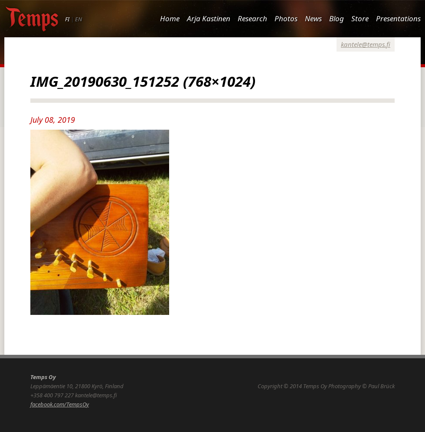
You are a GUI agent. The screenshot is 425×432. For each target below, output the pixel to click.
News (313, 18)
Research (252, 18)
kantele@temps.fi (365, 44)
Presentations (398, 18)
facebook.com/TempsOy (59, 404)
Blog (336, 18)
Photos (286, 18)
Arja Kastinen (208, 18)
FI (67, 19)
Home (170, 18)
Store (360, 18)
